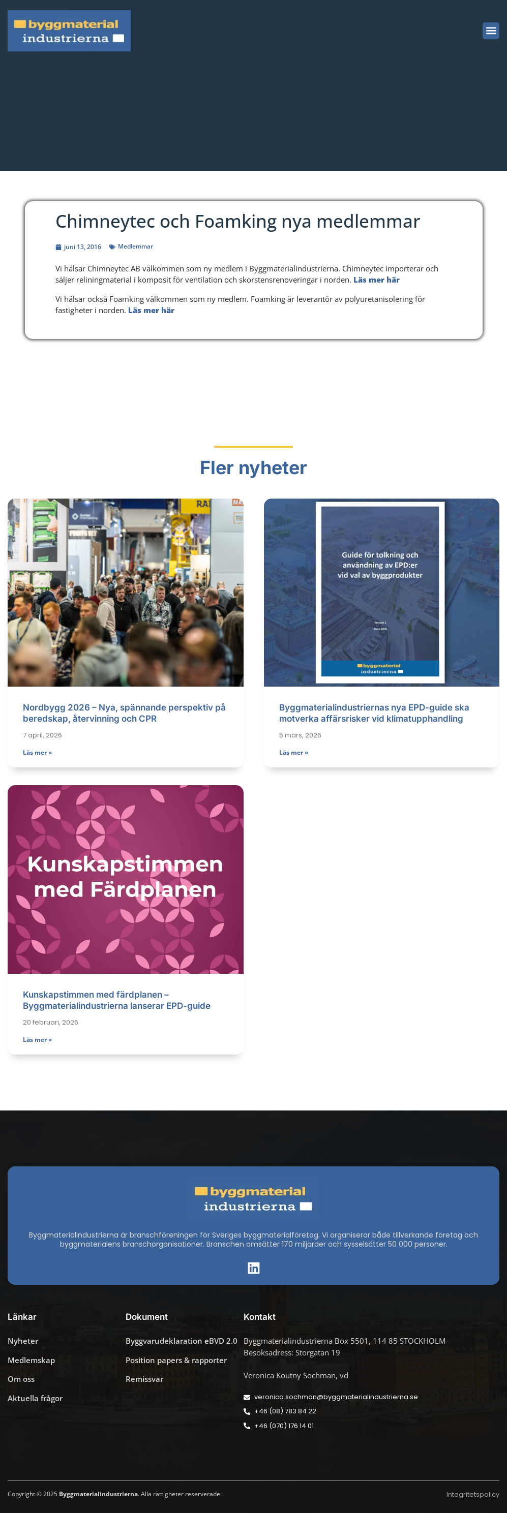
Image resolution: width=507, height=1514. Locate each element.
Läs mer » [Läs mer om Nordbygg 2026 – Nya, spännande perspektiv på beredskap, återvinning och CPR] (37, 753)
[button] (491, 30)
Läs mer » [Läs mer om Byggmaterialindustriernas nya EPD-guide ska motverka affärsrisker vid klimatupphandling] (293, 753)
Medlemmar (135, 246)
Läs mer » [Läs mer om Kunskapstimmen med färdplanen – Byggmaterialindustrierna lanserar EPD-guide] (37, 1040)
